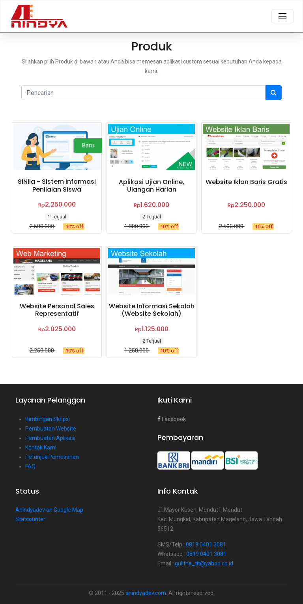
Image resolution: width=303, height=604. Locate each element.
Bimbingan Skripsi (47, 419)
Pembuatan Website (50, 428)
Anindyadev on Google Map (49, 510)
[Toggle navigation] (282, 16)
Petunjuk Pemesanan (52, 457)
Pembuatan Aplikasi (50, 438)
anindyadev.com (145, 593)
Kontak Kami (40, 447)
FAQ (30, 466)
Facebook (171, 419)
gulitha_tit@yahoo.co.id (204, 563)
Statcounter (30, 519)
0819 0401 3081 (206, 544)
